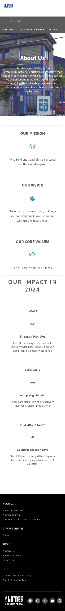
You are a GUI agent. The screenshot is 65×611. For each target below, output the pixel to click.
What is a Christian (11, 514)
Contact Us (8, 559)
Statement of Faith (32, 29)
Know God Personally (13, 510)
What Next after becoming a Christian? (21, 519)
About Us (15, 21)
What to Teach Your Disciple (16, 580)
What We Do (9, 29)
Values (53, 29)
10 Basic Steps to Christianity (17, 575)
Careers (6, 535)
